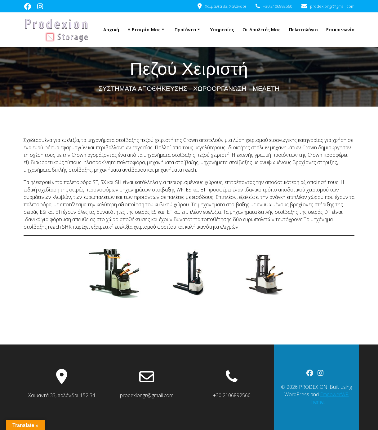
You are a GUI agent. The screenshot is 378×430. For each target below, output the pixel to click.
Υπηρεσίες (222, 30)
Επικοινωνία (340, 30)
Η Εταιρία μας (144, 30)
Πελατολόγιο (303, 30)
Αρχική (111, 30)
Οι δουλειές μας (261, 30)
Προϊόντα (185, 30)
